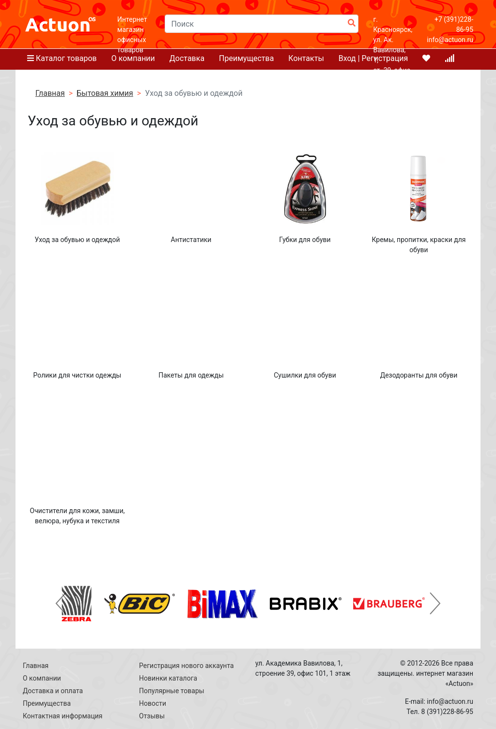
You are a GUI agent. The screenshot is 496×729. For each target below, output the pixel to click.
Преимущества (47, 703)
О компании (42, 678)
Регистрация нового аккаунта (186, 665)
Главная (35, 665)
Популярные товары (171, 691)
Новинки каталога (168, 678)
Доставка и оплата (53, 691)
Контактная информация (62, 716)
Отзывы (152, 716)
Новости (152, 703)
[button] (61, 604)
